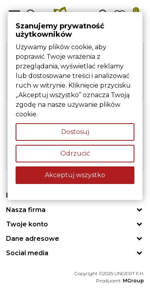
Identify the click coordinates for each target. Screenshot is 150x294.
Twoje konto (27, 224)
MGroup (133, 281)
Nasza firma (26, 210)
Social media (27, 253)
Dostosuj (75, 132)
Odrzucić (75, 153)
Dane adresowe (32, 238)
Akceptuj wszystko (75, 175)
